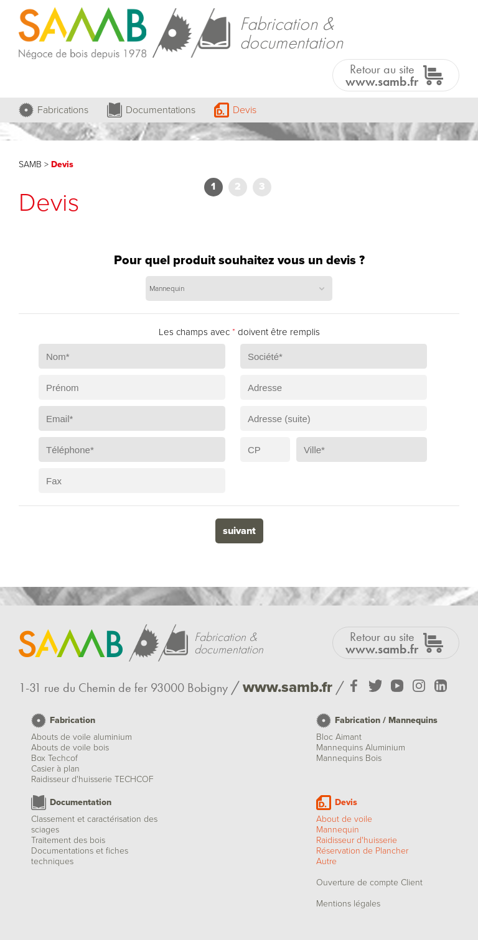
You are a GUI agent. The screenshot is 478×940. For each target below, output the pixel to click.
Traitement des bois (68, 840)
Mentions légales (348, 903)
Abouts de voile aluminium (81, 737)
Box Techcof (54, 758)
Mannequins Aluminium (360, 747)
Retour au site (381, 75)
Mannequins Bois (349, 758)
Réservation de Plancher (362, 851)
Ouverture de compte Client (369, 882)
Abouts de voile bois (70, 747)
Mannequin (337, 829)
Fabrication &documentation (291, 33)
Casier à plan (55, 768)
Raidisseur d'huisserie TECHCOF (92, 779)
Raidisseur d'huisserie (356, 840)
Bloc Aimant (339, 737)
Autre (326, 861)
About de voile (344, 819)
